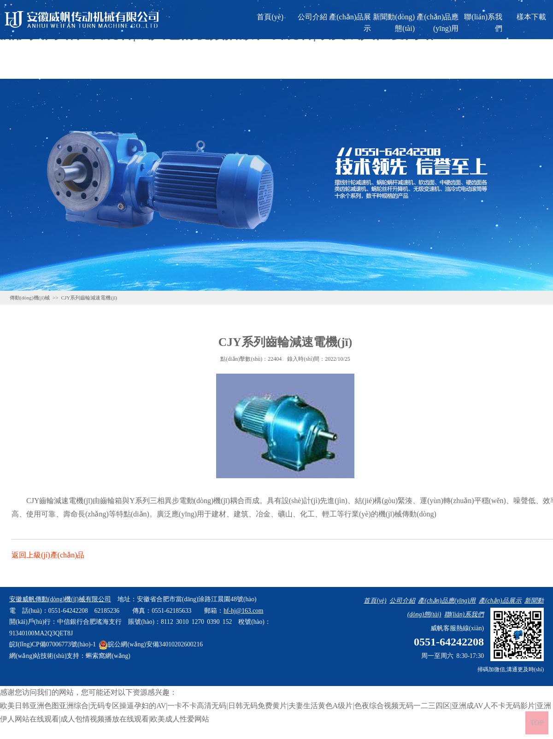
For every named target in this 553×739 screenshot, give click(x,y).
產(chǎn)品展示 (350, 22)
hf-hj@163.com (243, 610)
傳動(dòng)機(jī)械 (30, 297)
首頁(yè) (270, 17)
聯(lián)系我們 (483, 22)
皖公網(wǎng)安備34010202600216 (151, 644)
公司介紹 (312, 17)
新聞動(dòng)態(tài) (394, 22)
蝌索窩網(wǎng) (108, 655)
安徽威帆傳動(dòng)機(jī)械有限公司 (60, 599)
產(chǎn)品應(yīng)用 (438, 22)
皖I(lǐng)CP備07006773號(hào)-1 (52, 644)
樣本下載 (531, 17)
